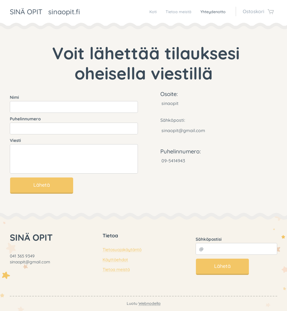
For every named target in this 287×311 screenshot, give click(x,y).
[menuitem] (141, 11)
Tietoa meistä (116, 269)
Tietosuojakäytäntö (122, 249)
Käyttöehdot (115, 259)
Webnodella (149, 303)
